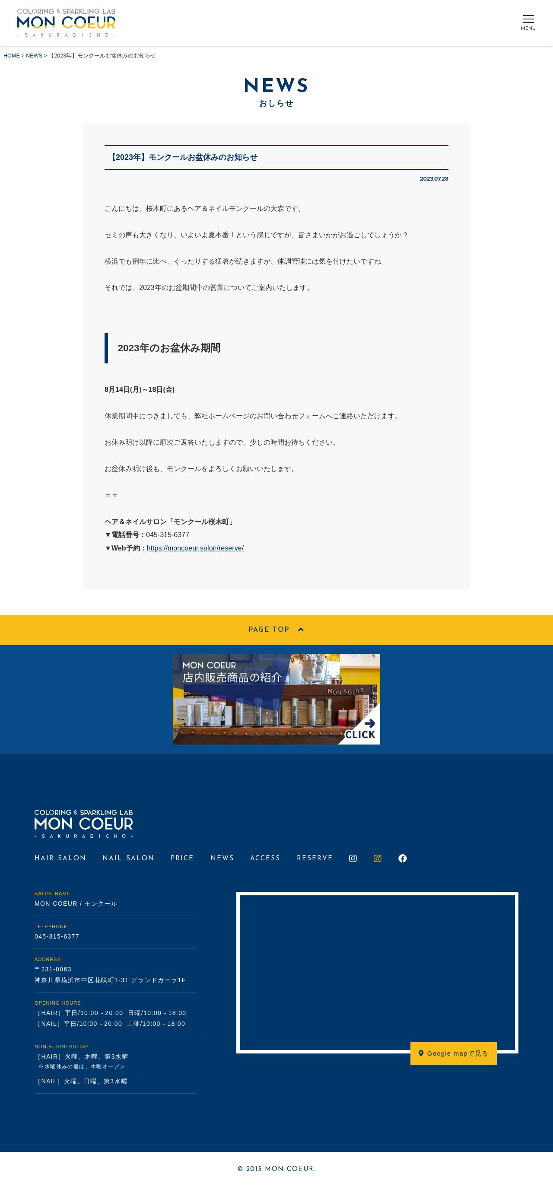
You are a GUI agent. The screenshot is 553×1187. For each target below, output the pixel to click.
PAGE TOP (276, 630)
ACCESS (265, 859)
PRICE (182, 859)
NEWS (222, 859)
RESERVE (315, 859)
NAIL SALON (128, 859)
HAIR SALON (60, 859)
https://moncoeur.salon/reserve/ (195, 548)
